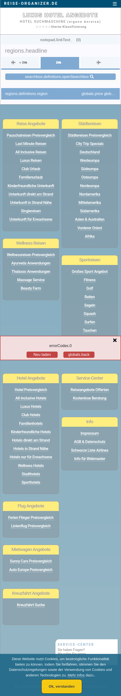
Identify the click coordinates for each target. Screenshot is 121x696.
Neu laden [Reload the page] (42, 355)
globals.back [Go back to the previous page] (78, 355)
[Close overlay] (116, 340)
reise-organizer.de (31, 3)
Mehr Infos (76, 675)
